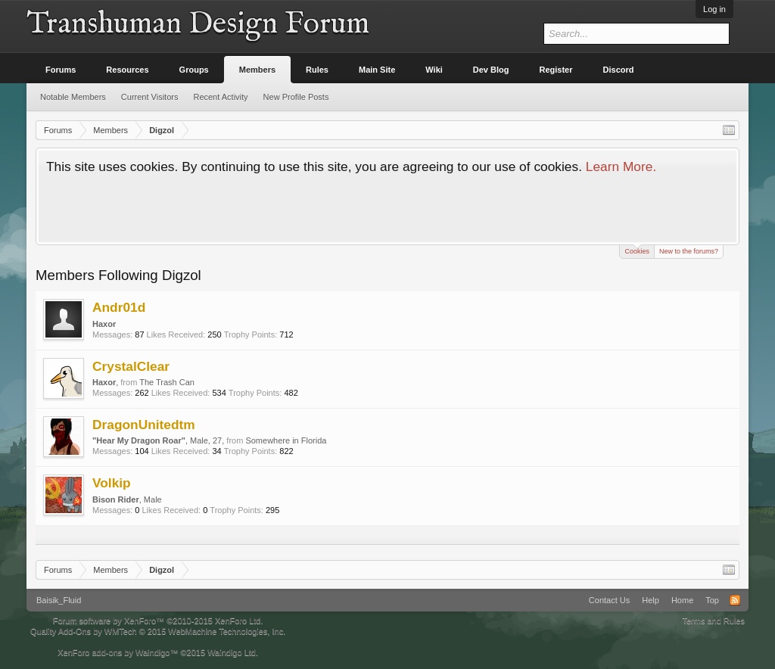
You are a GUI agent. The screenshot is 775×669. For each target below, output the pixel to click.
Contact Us (609, 600)
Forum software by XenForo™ (158, 620)
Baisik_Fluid (58, 600)
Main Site (377, 69)
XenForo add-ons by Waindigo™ (118, 652)
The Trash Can (167, 382)
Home (682, 600)
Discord (618, 69)
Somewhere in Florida (285, 440)
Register (556, 69)
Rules (317, 69)
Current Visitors (150, 96)
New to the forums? (688, 251)
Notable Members (73, 96)
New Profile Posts (296, 96)
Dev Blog (491, 69)
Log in (714, 9)
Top (712, 600)
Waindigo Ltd (231, 652)
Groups (194, 69)
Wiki (434, 69)
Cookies (636, 250)
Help (650, 600)
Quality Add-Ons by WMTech (157, 631)
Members (257, 69)
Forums (60, 69)
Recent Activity (220, 96)
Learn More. (621, 166)
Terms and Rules (713, 620)
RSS (735, 600)
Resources (127, 69)
